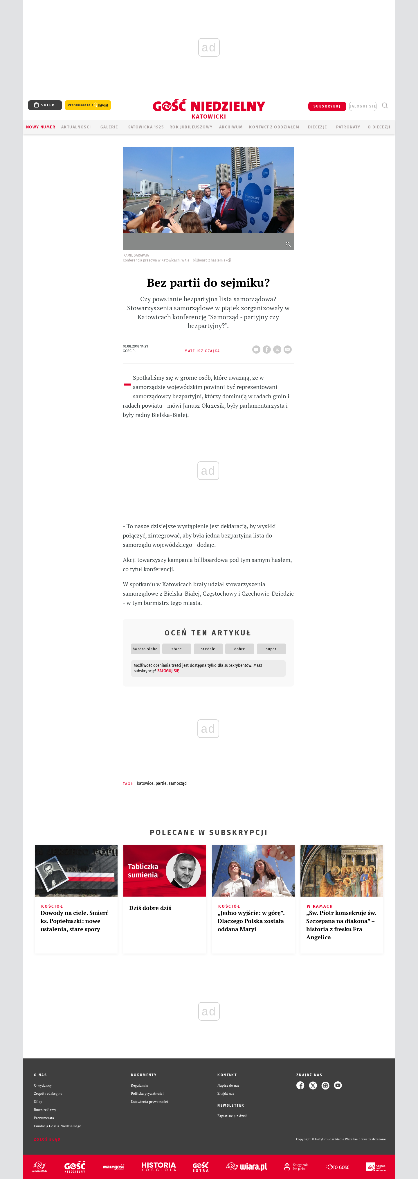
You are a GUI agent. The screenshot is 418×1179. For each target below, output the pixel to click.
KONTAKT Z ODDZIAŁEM (274, 127)
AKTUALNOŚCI (76, 127)
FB (268, 348)
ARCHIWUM (231, 127)
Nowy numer (40, 127)
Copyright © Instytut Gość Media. (320, 1139)
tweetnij (278, 348)
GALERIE (109, 127)
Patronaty (348, 127)
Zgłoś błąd (47, 1139)
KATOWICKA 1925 (145, 127)
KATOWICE (145, 783)
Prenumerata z (88, 105)
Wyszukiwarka (384, 105)
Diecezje (317, 127)
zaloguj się (362, 106)
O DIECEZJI (379, 127)
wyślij (289, 348)
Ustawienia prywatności (149, 1101)
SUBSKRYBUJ (327, 106)
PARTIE (161, 783)
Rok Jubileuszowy (191, 127)
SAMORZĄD (178, 783)
